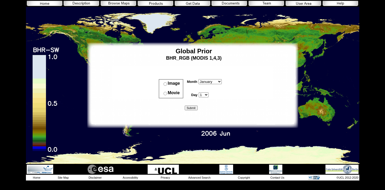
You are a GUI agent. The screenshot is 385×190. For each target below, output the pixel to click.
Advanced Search (199, 177)
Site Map (63, 177)
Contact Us (277, 177)
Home (36, 177)
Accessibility (130, 177)
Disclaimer (95, 177)
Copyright (244, 177)
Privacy (165, 177)
